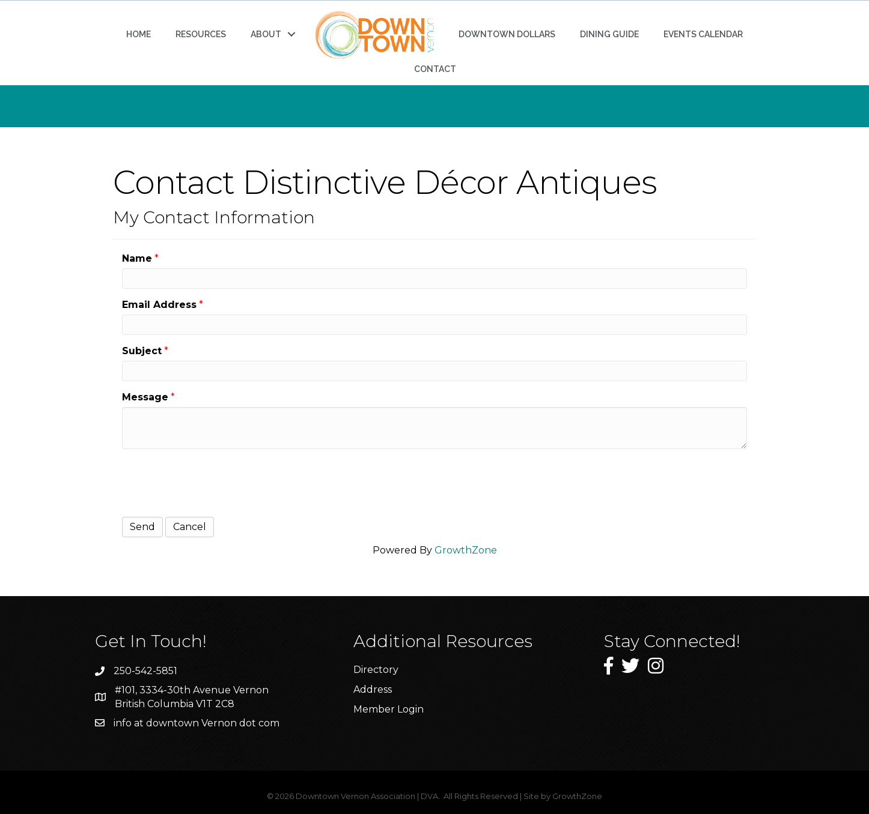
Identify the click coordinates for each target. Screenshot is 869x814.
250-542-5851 (145, 671)
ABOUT (266, 34)
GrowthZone (465, 550)
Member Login (388, 709)
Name (137, 258)
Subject (142, 351)
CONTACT (435, 69)
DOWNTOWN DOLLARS (507, 34)
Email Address (159, 304)
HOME (138, 34)
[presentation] (213, 481)
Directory (375, 669)
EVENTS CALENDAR (703, 34)
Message (145, 397)
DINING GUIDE (609, 34)
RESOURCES (200, 34)
